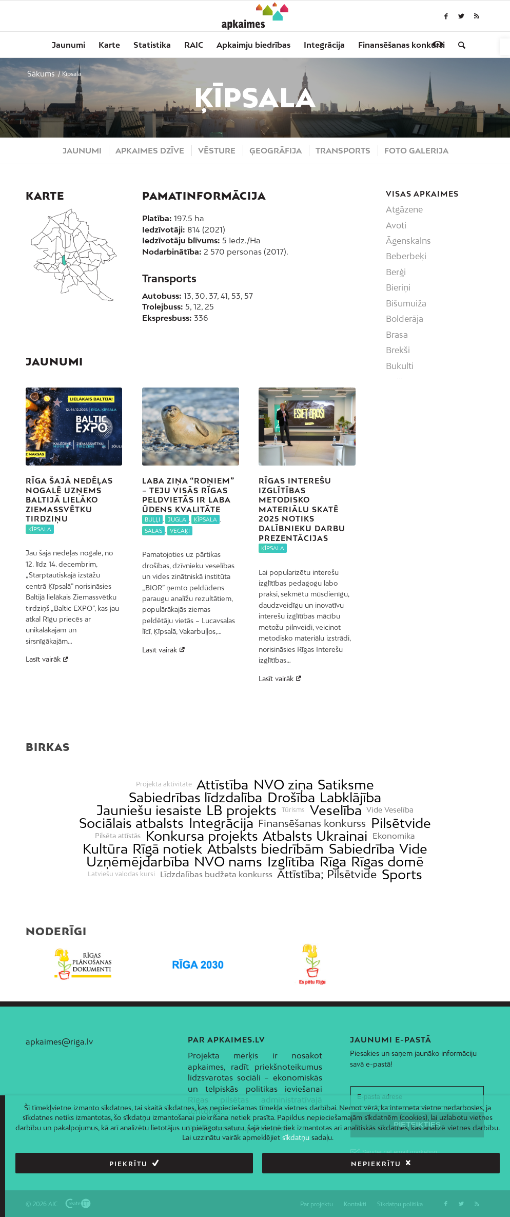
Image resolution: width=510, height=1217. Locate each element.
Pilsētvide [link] (401, 823)
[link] (505, 46)
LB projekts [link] (241, 810)
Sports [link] (402, 874)
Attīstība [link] (222, 784)
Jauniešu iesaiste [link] (149, 810)
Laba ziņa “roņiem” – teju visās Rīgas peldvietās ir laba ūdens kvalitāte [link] (188, 495)
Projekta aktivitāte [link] (164, 784)
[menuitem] (68, 44)
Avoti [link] (396, 225)
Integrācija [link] (221, 823)
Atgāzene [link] (404, 209)
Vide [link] (413, 848)
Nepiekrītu (376, 1164)
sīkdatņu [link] (295, 1137)
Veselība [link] (336, 810)
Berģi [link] (396, 272)
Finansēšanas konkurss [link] (312, 823)
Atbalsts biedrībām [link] (265, 848)
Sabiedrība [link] (362, 848)
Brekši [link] (398, 350)
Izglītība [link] (291, 861)
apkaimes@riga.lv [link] (59, 1041)
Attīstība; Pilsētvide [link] (327, 874)
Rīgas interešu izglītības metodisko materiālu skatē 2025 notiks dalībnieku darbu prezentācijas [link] (302, 509)
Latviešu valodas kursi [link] (121, 874)
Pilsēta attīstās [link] (118, 836)
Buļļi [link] (152, 519)
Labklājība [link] (350, 797)
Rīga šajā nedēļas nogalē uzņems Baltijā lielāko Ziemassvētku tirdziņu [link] (69, 499)
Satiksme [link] (346, 784)
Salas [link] (153, 531)
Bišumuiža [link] (406, 303)
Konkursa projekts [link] (202, 835)
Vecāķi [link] (180, 531)
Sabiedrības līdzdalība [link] (195, 797)
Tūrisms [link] (293, 810)
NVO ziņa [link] (283, 784)
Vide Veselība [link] (390, 810)
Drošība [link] (291, 797)
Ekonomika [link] (393, 836)
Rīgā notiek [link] (167, 848)
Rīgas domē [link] (387, 861)
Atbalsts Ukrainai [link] (315, 835)
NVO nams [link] (228, 861)
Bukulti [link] (400, 366)
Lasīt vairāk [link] (48, 659)
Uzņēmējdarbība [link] (137, 861)
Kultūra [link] (105, 848)
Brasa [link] (397, 335)
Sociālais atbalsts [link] (131, 823)
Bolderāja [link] (404, 319)
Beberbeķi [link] (406, 256)
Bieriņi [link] (398, 287)
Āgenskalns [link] (408, 241)
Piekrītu (128, 1164)
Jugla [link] (177, 519)
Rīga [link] (333, 861)
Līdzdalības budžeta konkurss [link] (216, 874)
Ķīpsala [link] (39, 529)
